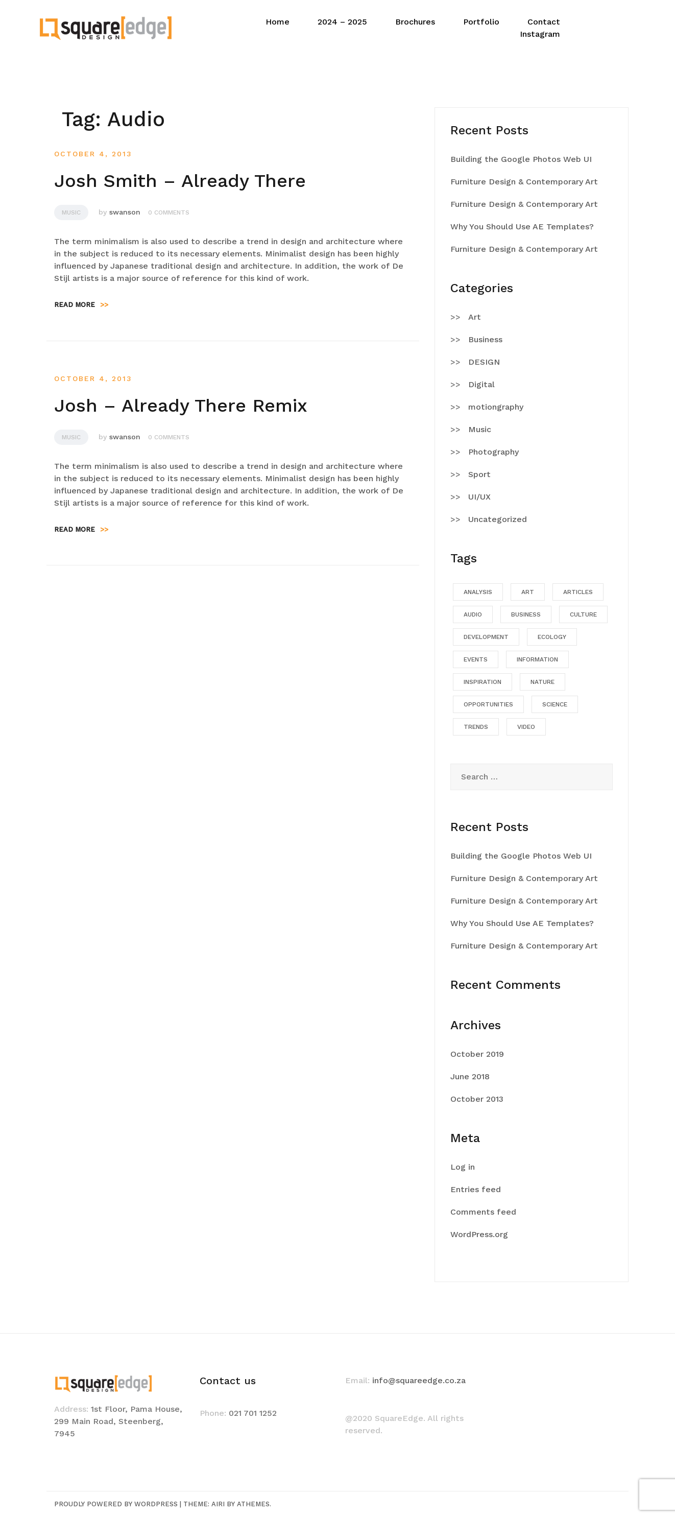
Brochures (415, 22)
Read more (81, 305)
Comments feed (483, 1212)
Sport (479, 474)
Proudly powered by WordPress (116, 1504)
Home (278, 22)
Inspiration (482, 681)
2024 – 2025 (342, 22)
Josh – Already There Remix (180, 405)
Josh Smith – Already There (180, 181)
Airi (218, 1504)
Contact (543, 22)
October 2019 (477, 1054)
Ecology (552, 637)
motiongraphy (495, 407)
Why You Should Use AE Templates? (522, 226)
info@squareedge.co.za (419, 1380)
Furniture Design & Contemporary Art (524, 181)
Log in (462, 1167)
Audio (473, 614)
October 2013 (476, 1099)
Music (71, 212)
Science (554, 704)
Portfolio (481, 22)
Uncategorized (497, 519)
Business (485, 339)
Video (526, 726)
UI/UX (479, 497)
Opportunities (488, 704)
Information (537, 659)
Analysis (478, 592)
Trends (476, 726)
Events (476, 659)
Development (486, 637)
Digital (481, 384)
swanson (124, 212)
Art (474, 317)
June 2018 (470, 1076)
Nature (543, 681)
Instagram (540, 34)
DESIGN (484, 362)
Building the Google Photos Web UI (521, 159)
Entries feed (475, 1189)
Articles (578, 592)
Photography (493, 452)
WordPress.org (479, 1234)
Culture (583, 614)
